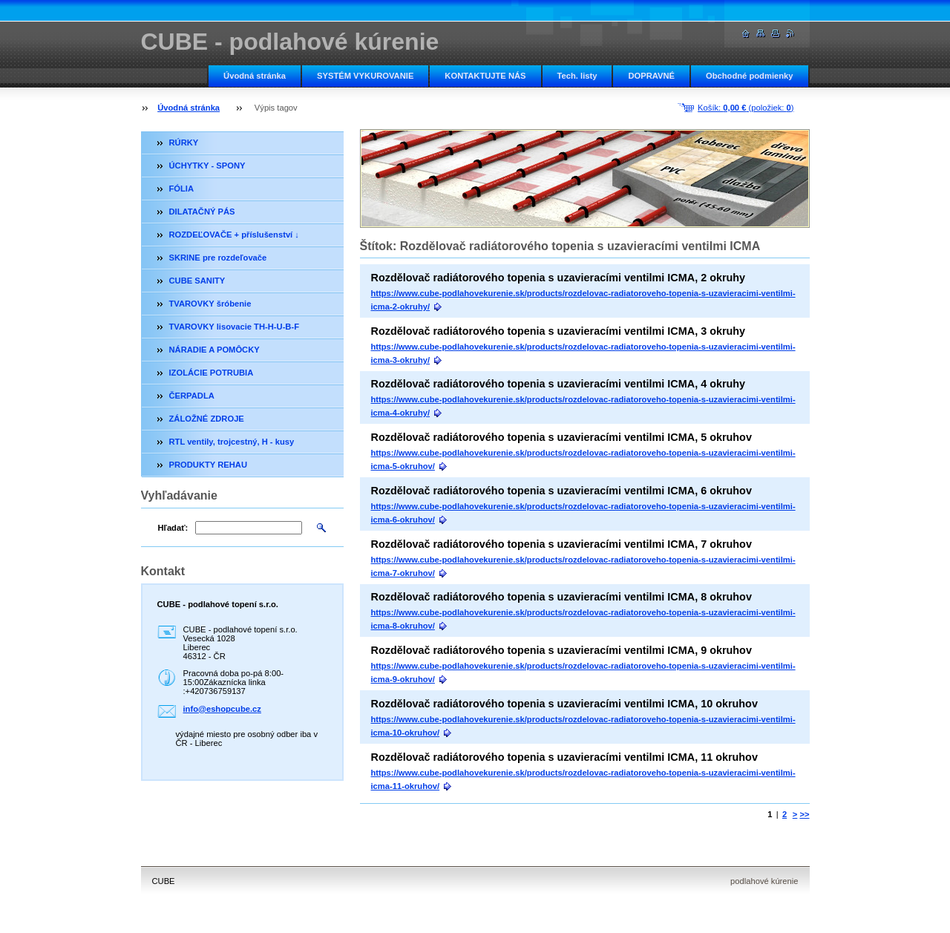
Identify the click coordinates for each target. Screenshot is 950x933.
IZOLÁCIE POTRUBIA (211, 372)
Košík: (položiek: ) (745, 107)
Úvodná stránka (254, 75)
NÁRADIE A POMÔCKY (214, 349)
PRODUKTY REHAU (208, 464)
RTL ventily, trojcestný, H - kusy (232, 441)
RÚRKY (184, 142)
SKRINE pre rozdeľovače (218, 257)
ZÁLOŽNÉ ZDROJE (206, 418)
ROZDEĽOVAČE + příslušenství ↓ (234, 234)
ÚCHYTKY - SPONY (207, 165)
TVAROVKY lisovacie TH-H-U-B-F (234, 326)
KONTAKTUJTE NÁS (485, 75)
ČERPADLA (191, 395)
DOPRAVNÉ (651, 75)
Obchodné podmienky (749, 75)
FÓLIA (181, 188)
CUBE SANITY (197, 280)
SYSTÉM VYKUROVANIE (365, 75)
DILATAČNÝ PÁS (202, 211)
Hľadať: (173, 527)
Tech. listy (577, 75)
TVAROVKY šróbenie (210, 303)
